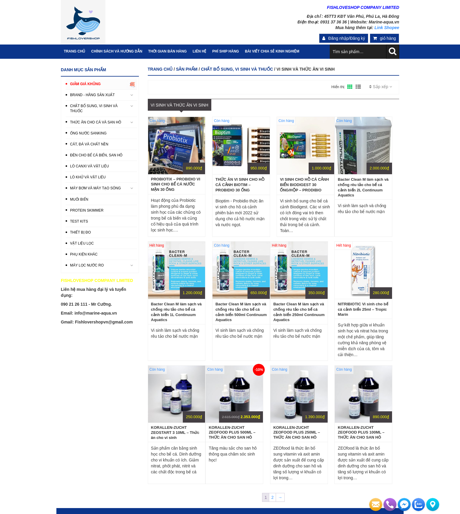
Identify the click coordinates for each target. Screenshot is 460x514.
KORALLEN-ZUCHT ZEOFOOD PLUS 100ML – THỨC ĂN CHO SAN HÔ (361, 432)
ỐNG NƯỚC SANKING (88, 133)
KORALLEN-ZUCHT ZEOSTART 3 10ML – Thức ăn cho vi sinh (175, 432)
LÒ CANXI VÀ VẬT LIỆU (89, 166)
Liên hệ (199, 51)
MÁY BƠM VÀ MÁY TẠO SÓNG (95, 188)
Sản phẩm (186, 69)
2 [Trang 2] (272, 497)
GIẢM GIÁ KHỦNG (85, 84)
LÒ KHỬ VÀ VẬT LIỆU (88, 177)
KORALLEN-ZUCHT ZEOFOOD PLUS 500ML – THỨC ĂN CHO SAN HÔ (232, 432)
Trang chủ (160, 69)
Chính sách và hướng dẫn (116, 51)
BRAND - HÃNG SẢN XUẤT (92, 95)
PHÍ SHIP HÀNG (225, 51)
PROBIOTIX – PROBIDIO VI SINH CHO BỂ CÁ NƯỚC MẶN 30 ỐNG (175, 184)
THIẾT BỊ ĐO (80, 232)
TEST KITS (79, 221)
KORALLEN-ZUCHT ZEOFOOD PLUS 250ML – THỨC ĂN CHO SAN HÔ (296, 432)
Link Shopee (387, 27)
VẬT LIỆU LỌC (82, 243)
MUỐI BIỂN (79, 199)
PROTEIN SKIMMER (87, 210)
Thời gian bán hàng (167, 51)
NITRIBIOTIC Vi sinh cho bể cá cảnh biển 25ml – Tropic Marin (363, 309)
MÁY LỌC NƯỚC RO (87, 265)
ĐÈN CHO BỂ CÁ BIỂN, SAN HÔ (96, 155)
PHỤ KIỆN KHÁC (84, 254)
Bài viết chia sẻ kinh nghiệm (272, 51)
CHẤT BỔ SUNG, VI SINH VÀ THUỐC (237, 69)
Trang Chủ (74, 51)
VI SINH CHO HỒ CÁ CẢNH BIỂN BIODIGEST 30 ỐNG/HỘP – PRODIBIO (304, 184)
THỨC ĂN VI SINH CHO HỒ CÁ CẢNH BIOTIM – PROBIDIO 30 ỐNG (239, 184)
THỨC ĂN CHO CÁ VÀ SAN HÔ (95, 122)
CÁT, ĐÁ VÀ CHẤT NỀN (89, 144)
